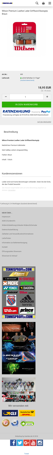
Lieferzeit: (5, 78)
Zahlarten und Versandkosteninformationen (17, 234)
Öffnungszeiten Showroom (11, 251)
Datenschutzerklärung (10, 230)
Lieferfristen (6, 238)
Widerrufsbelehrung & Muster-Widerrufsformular (19, 225)
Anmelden (11, 190)
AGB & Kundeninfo (8, 221)
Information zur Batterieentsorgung (14, 243)
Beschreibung (11, 131)
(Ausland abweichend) (27, 80)
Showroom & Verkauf (9, 256)
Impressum (6, 217)
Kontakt (5, 247)
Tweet (26, 454)
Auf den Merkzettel (44, 122)
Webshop (18, 436)
